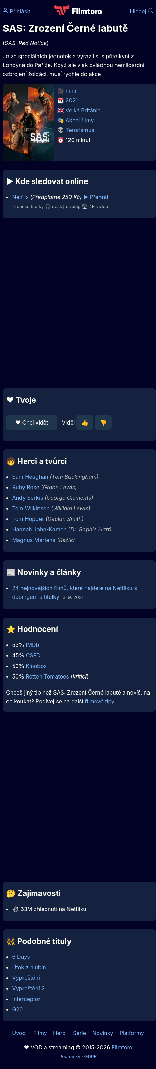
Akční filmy (80, 120)
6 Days (21, 956)
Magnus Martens (34, 540)
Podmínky (69, 1056)
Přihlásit (16, 11)
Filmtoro (122, 1047)
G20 (17, 1009)
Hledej (141, 11)
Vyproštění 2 (28, 988)
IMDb (32, 644)
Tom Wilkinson (31, 508)
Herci (60, 1033)
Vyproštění (26, 977)
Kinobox (36, 666)
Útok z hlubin (29, 967)
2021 (72, 100)
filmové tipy (99, 701)
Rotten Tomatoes (47, 676)
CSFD (33, 655)
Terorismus (80, 130)
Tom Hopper (28, 518)
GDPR (90, 1056)
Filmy (40, 1033)
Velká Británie (83, 110)
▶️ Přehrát (96, 197)
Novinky (102, 1033)
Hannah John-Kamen (39, 529)
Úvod (19, 1033)
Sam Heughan (30, 476)
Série (79, 1033)
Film (71, 90)
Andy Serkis (27, 497)
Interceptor (26, 998)
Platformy (132, 1033)
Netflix (20, 197)
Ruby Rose (26, 487)
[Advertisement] (76, 303)
